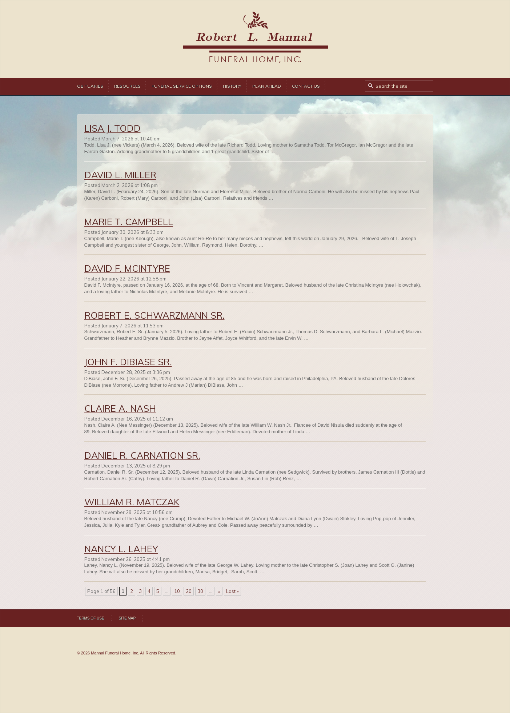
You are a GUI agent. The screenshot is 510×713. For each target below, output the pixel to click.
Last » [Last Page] (232, 591)
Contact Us (306, 86)
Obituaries (90, 86)
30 (200, 591)
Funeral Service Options (182, 86)
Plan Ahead (266, 86)
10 (177, 591)
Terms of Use (90, 618)
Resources (127, 86)
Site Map (127, 618)
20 (189, 591)
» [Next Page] (219, 591)
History (232, 86)
